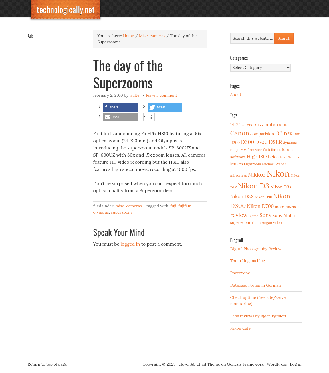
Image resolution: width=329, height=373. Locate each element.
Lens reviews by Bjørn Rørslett (258, 316)
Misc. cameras (129, 205)
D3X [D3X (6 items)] (288, 134)
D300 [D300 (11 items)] (247, 142)
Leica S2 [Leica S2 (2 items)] (286, 157)
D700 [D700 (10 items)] (261, 142)
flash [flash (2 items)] (266, 150)
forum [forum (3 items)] (276, 149)
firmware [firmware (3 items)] (254, 149)
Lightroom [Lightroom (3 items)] (252, 164)
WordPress (277, 364)
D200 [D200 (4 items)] (235, 142)
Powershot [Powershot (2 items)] (292, 207)
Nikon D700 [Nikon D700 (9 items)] (260, 206)
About (235, 94)
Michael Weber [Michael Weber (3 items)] (274, 164)
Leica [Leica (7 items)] (273, 156)
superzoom (121, 212)
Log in (295, 364)
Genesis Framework (245, 364)
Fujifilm (184, 205)
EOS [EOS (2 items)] (243, 150)
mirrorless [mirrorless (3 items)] (238, 175)
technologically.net (66, 9)
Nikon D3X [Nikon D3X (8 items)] (242, 196)
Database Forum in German (255, 285)
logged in (130, 244)
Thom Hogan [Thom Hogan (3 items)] (261, 222)
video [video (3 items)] (277, 222)
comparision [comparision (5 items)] (262, 134)
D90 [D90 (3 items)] (296, 134)
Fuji (173, 205)
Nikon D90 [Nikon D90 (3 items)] (263, 197)
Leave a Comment (161, 95)
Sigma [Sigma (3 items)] (253, 216)
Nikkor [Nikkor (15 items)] (257, 174)
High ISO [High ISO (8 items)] (257, 156)
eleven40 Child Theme (199, 364)
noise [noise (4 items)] (279, 206)
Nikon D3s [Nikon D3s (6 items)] (280, 187)
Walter (135, 95)
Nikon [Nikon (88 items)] (278, 173)
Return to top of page (47, 364)
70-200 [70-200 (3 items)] (247, 125)
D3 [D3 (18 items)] (279, 133)
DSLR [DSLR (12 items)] (275, 142)
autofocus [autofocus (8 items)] (276, 124)
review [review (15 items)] (239, 214)
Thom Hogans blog (247, 260)
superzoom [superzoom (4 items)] (240, 222)
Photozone (240, 272)
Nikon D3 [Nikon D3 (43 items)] (253, 185)
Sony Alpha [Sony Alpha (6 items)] (284, 215)
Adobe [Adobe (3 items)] (260, 125)
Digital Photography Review (256, 248)
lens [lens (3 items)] (296, 157)
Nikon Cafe (240, 328)
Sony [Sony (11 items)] (265, 215)
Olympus (101, 212)
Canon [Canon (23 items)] (239, 133)
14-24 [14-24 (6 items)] (235, 124)
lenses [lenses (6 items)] (236, 163)
